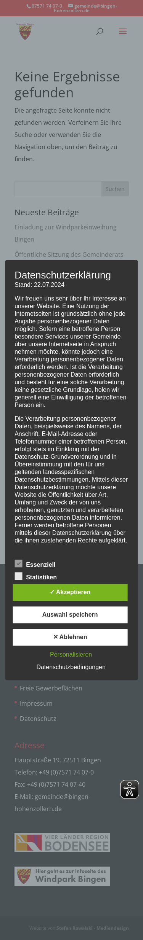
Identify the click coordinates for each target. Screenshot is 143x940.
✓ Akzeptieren (70, 592)
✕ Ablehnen (70, 637)
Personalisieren (71, 654)
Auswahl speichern (70, 614)
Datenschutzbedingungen (70, 667)
